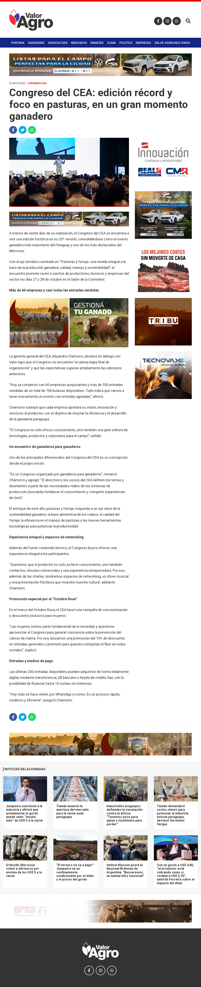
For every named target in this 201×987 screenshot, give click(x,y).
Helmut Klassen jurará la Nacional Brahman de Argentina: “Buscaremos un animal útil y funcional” (125, 870)
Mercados (79, 43)
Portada (17, 43)
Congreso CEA (37, 83)
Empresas (143, 43)
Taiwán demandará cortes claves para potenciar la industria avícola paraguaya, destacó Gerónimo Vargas (172, 815)
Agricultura (58, 43)
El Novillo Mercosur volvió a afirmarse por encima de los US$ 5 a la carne (24, 870)
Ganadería (36, 43)
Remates (96, 43)
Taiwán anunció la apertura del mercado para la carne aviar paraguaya (72, 811)
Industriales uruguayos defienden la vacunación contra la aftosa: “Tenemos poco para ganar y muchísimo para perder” (125, 815)
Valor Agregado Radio (172, 43)
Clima (111, 43)
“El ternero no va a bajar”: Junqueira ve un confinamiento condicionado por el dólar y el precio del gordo (75, 872)
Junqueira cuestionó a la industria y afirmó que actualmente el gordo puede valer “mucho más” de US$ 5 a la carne (24, 813)
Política (125, 43)
